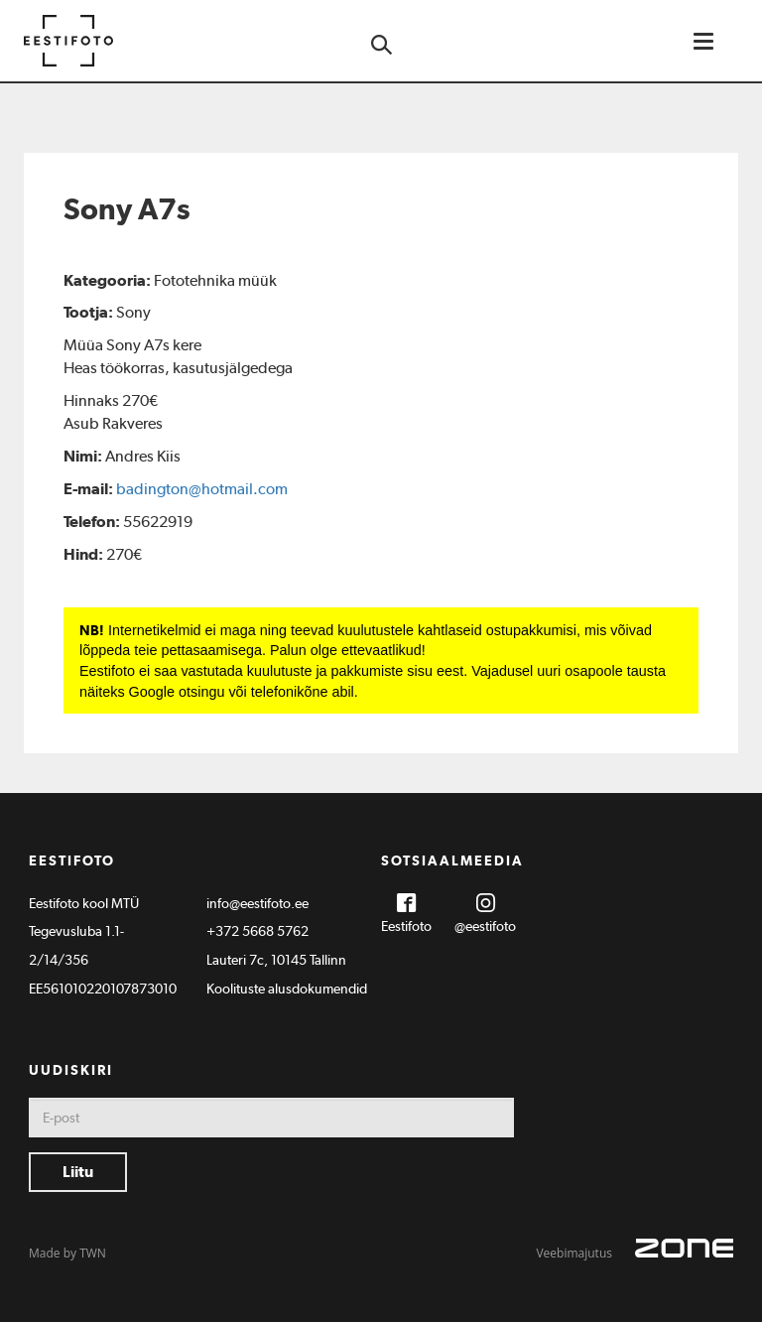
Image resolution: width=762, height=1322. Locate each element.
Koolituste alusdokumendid (286, 988)
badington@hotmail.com (202, 488)
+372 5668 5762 (257, 931)
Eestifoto (406, 926)
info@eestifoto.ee (257, 903)
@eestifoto (485, 926)
